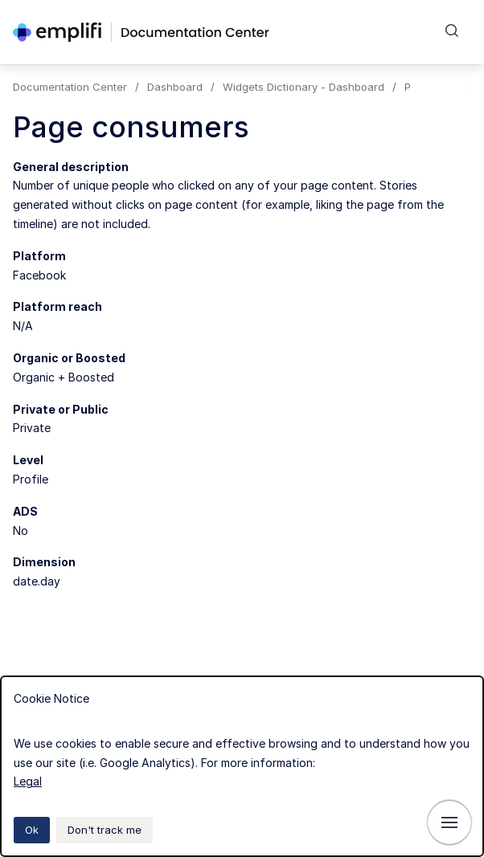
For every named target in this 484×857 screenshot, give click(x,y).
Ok (32, 829)
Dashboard (175, 86)
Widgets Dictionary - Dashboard (303, 86)
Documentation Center (70, 86)
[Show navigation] (449, 822)
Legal (28, 781)
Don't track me (105, 829)
